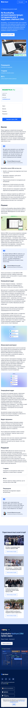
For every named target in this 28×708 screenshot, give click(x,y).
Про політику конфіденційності (17, 701)
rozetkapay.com (6, 99)
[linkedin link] (9, 679)
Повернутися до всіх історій (9, 9)
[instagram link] (6, 679)
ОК (14, 704)
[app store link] (8, 692)
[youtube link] (13, 679)
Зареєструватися (6, 643)
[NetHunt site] (4, 674)
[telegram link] (2, 679)
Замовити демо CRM (7, 35)
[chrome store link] (8, 688)
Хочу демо (21, 2)
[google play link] (8, 695)
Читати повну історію (11, 551)
